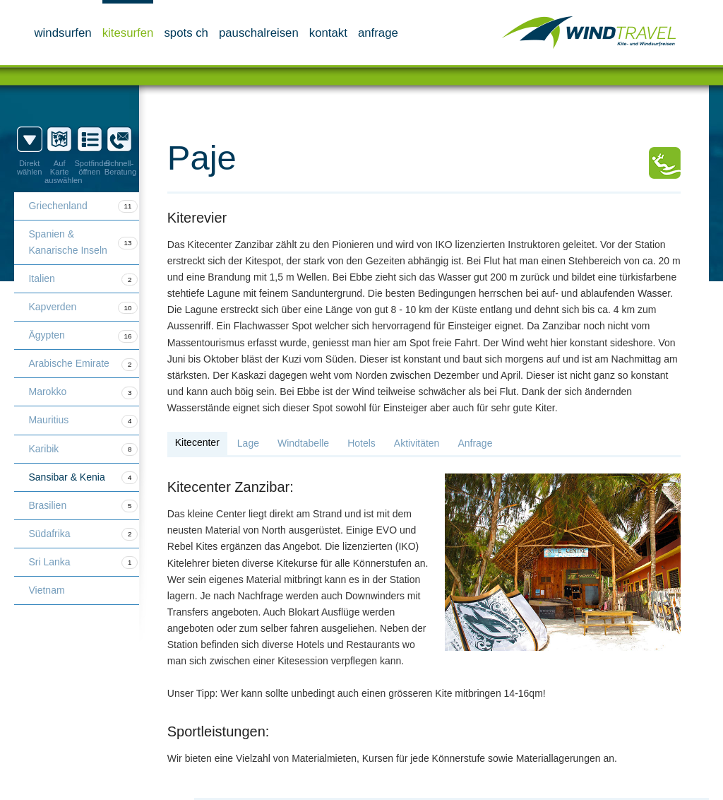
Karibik (83, 449)
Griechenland (83, 206)
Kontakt (328, 33)
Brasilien (83, 506)
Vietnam (46, 590)
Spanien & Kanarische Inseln (83, 242)
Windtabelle (303, 443)
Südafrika (83, 534)
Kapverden (83, 307)
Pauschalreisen (259, 33)
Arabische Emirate (83, 364)
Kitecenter (197, 442)
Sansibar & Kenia (83, 477)
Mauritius (83, 420)
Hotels (361, 443)
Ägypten (83, 335)
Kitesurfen (128, 33)
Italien (83, 279)
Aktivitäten (417, 443)
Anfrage (378, 33)
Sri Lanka (83, 562)
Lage (248, 443)
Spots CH (186, 33)
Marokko (83, 392)
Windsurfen (62, 33)
